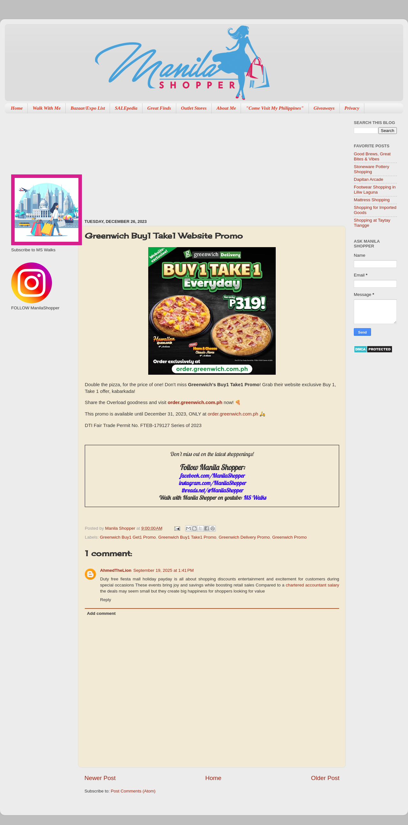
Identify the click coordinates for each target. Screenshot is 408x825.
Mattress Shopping (372, 199)
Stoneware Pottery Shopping (371, 169)
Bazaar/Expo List (87, 108)
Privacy (352, 108)
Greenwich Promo (289, 537)
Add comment (101, 613)
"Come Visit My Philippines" (274, 108)
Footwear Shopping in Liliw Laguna (375, 190)
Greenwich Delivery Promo (244, 537)
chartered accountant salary (312, 585)
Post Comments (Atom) (133, 791)
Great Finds (159, 108)
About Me (226, 108)
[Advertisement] (164, 163)
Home (17, 108)
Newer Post (100, 778)
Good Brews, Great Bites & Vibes (372, 156)
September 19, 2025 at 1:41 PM (163, 570)
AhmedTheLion (115, 570)
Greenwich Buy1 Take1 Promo (187, 537)
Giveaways (324, 108)
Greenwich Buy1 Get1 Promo (128, 537)
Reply (105, 599)
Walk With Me (47, 108)
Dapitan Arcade (368, 179)
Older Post (325, 778)
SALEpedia (126, 108)
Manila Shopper (120, 528)
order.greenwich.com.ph (195, 402)
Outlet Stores (194, 108)
